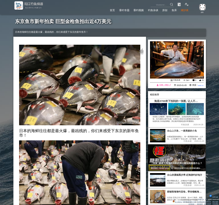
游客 (201, 12)
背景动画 (213, 196)
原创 (164, 10)
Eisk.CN (200, 198)
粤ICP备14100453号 (202, 201)
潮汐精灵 (196, 203)
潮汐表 (184, 10)
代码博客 (214, 203)
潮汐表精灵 (205, 203)
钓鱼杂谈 (152, 10)
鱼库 (173, 10)
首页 (110, 10)
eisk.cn (200, 85)
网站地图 (214, 201)
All (206, 198)
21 (203, 80)
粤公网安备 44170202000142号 (179, 201)
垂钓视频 (137, 10)
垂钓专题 (122, 10)
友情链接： (187, 203)
